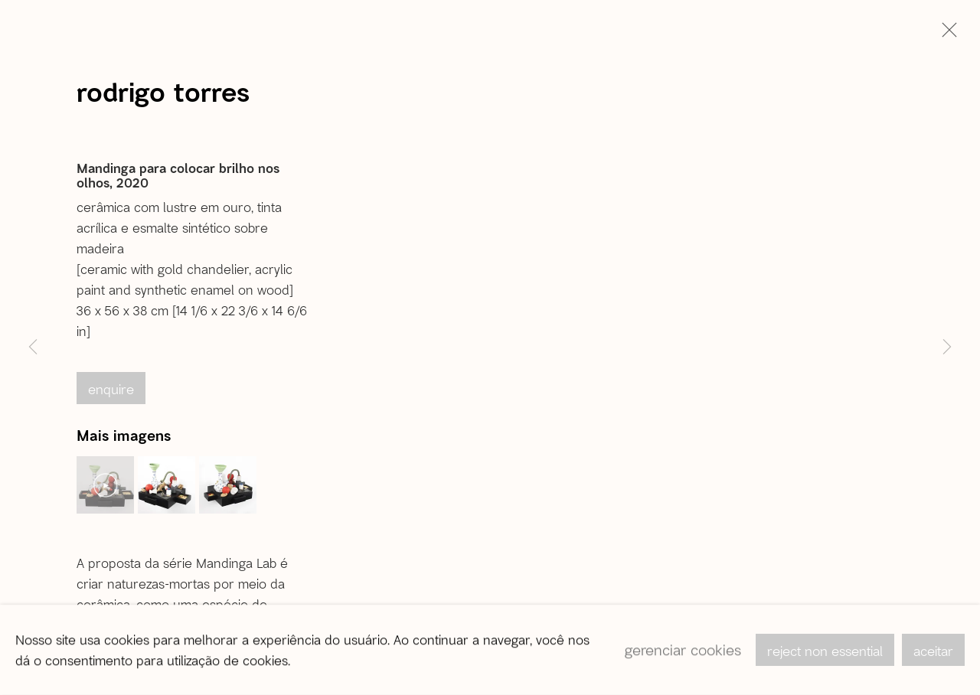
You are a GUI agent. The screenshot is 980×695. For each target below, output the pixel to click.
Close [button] (945, 34)
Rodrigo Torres (163, 91)
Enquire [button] (111, 388)
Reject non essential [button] (825, 650)
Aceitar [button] (933, 650)
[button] (105, 485)
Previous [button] (33, 347)
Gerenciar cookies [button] (683, 649)
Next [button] (947, 347)
